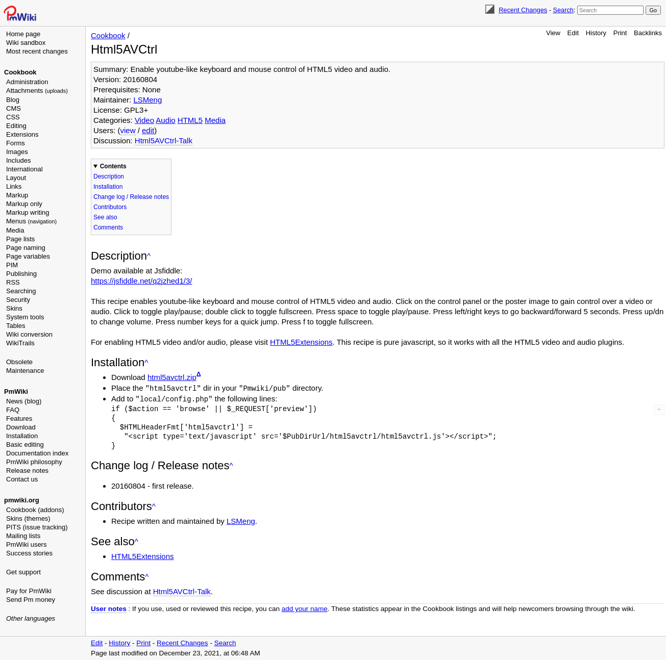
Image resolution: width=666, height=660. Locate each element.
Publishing (21, 273)
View (553, 33)
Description (108, 176)
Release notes (27, 470)
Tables (16, 325)
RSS (13, 282)
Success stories (29, 553)
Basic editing (25, 444)
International (24, 169)
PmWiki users (26, 544)
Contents (113, 166)
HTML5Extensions (301, 342)
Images (17, 152)
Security (18, 299)
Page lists (20, 239)
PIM (12, 265)
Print (620, 33)
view (128, 130)
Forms (15, 143)
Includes (18, 160)
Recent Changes (523, 10)
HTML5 (190, 120)
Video (144, 120)
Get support (23, 572)
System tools (25, 317)
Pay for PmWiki (29, 591)
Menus (31, 221)
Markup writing (28, 212)
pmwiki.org (21, 500)
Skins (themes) (28, 518)
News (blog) (23, 401)
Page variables (28, 256)
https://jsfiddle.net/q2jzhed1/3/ (141, 280)
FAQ (12, 410)
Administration (27, 82)
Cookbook (20, 72)
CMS (13, 108)
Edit (573, 33)
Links (13, 186)
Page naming (25, 247)
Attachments (37, 90)
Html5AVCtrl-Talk (163, 140)
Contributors (110, 207)
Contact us (22, 479)
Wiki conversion (29, 334)
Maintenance (25, 370)
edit (148, 130)
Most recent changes (37, 51)
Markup (17, 195)
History (596, 33)
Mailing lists (23, 536)
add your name (305, 608)
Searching (21, 291)
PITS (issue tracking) (37, 527)
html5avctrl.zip (171, 377)
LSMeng (147, 99)
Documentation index (37, 453)
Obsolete (19, 362)
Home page (23, 34)
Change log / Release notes (131, 196)
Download (21, 427)
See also (105, 217)
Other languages (30, 618)
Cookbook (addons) (35, 510)
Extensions (22, 134)
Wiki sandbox (25, 42)
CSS (13, 117)
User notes (109, 608)
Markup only (24, 204)
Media (15, 230)
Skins (14, 308)
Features (19, 418)
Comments (108, 227)
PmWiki (16, 391)
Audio (165, 120)
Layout (16, 178)
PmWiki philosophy (34, 462)
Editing (16, 126)
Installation (22, 436)
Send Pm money (30, 599)
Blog (12, 100)
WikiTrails (20, 343)
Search (563, 10)
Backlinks (648, 33)
